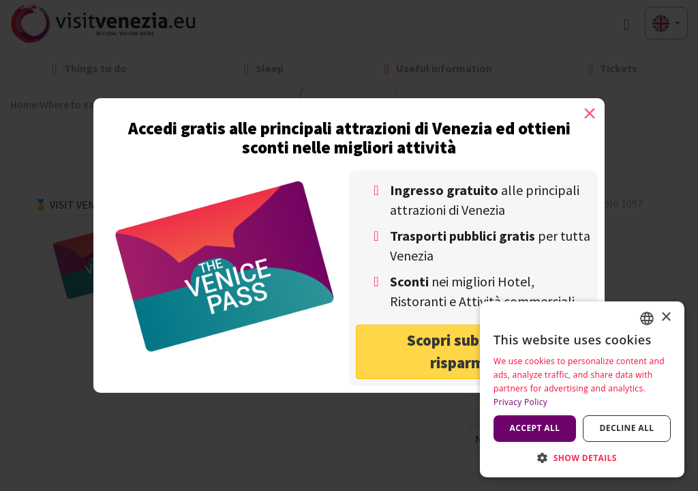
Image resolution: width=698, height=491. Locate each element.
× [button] (666, 317)
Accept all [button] (535, 428)
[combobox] (647, 318)
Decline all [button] (627, 428)
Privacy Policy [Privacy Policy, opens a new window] (520, 402)
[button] (582, 457)
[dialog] (582, 389)
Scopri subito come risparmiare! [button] (473, 351)
